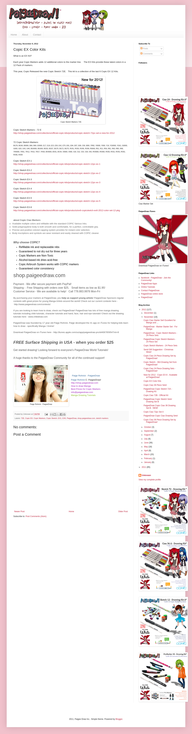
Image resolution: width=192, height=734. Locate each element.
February (148, 458)
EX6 (64, 418)
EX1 (59, 418)
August (147, 435)
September (149, 431)
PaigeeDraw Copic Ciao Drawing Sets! (161, 416)
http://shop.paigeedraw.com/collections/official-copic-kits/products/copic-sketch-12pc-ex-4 (56, 192)
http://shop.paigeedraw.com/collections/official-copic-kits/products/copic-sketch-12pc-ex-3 (56, 182)
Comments (146, 54)
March (147, 454)
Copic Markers (39, 418)
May (146, 447)
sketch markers (102, 418)
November (149, 317)
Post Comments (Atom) (36, 516)
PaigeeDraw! (147, 297)
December (149, 313)
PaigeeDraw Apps (149, 283)
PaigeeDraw (71, 418)
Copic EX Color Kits (152, 381)
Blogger (119, 719)
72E (22, 418)
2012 (144, 309)
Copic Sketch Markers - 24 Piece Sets (160, 345)
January (148, 462)
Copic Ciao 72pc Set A (154, 412)
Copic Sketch (51, 418)
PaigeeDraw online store (152, 294)
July (146, 439)
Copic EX (29, 418)
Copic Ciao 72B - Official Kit (156, 395)
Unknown (146, 475)
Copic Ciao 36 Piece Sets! (155, 385)
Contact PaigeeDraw (150, 290)
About (25, 34)
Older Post (123, 511)
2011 (144, 467)
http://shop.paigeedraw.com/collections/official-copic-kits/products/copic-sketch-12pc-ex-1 (56, 164)
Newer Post (19, 511)
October (148, 427)
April (146, 450)
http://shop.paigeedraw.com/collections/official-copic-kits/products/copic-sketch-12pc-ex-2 (56, 173)
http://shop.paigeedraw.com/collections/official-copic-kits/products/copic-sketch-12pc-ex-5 (56, 201)
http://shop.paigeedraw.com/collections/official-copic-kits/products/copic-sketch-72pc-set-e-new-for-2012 (64, 133)
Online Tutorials (148, 287)
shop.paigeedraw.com (86, 418)
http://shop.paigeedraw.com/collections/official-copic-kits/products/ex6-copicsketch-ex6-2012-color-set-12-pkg (66, 210)
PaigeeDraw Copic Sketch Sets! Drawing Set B (158, 400)
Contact (37, 34)
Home (14, 34)
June (146, 443)
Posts (144, 48)
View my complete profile (150, 480)
